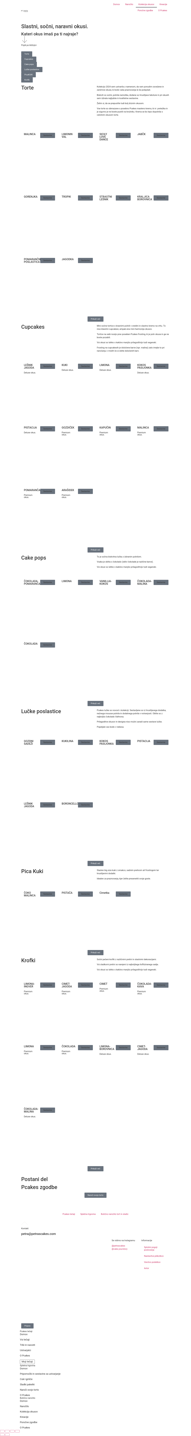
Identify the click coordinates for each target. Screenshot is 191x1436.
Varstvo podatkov (152, 1262)
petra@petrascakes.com (38, 1234)
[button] (47, 135)
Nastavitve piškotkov (154, 1256)
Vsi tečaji (25, 1339)
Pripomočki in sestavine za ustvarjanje (41, 1374)
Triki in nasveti (28, 1345)
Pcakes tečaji (69, 1214)
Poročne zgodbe (145, 10)
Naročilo (129, 4)
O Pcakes (162, 10)
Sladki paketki (28, 1384)
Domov (116, 4)
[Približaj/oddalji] (2, 1431)
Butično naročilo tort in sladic (114, 1214)
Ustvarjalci (26, 1350)
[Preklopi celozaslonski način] (7, 1431)
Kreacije (163, 4)
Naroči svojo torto (30, 1390)
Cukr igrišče (26, 1379)
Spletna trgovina (88, 1214)
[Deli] (12, 1431)
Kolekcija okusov (146, 4)
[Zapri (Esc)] (17, 1431)
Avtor (146, 1268)
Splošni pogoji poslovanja (150, 1248)
